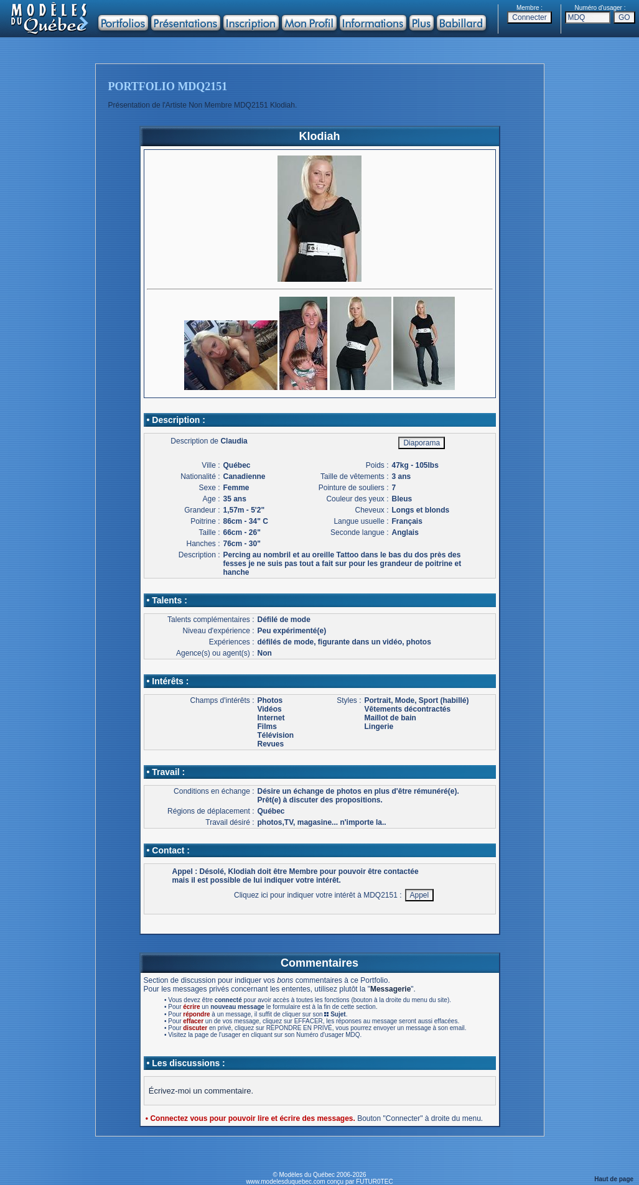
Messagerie (390, 989)
